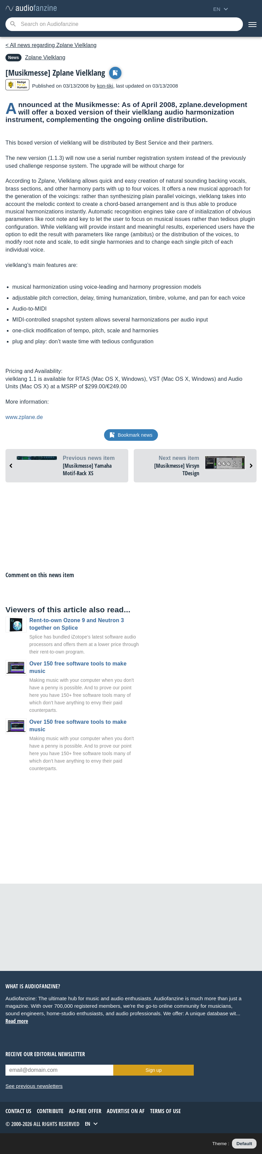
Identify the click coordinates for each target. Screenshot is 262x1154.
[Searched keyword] (124, 24)
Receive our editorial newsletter (45, 1054)
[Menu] (252, 24)
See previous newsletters (34, 1086)
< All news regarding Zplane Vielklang (51, 45)
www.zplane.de (24, 417)
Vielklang (45, 57)
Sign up (153, 1070)
